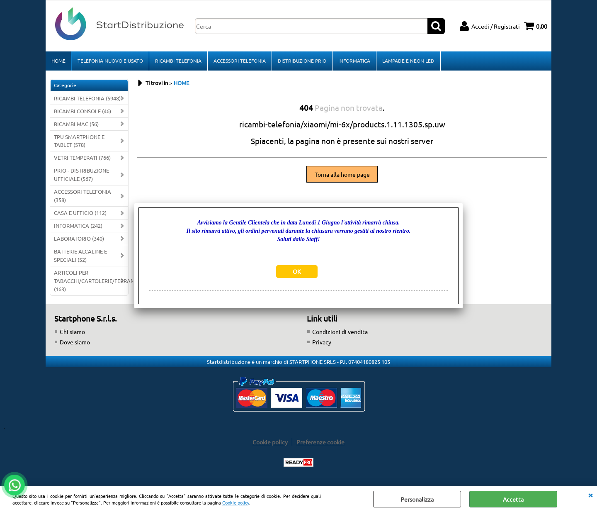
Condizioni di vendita (340, 331)
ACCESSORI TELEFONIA (240, 60)
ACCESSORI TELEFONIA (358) (82, 195)
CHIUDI (590, 494)
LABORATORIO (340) (79, 238)
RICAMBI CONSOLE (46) (82, 111)
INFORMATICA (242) (78, 225)
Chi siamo (72, 331)
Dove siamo (75, 342)
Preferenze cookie (320, 442)
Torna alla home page (342, 174)
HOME (58, 60)
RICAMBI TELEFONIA (178, 60)
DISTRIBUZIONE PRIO (302, 60)
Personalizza (417, 499)
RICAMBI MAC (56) (76, 123)
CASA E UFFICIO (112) (80, 212)
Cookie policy (235, 502)
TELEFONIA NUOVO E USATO (110, 60)
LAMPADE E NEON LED (408, 60)
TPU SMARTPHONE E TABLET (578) (79, 141)
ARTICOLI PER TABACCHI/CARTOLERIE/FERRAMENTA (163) (91, 281)
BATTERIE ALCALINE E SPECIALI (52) (80, 255)
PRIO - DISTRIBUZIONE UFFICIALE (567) (81, 174)
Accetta (513, 499)
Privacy (321, 342)
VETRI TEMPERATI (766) (82, 157)
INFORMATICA (354, 60)
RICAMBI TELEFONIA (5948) (87, 98)
